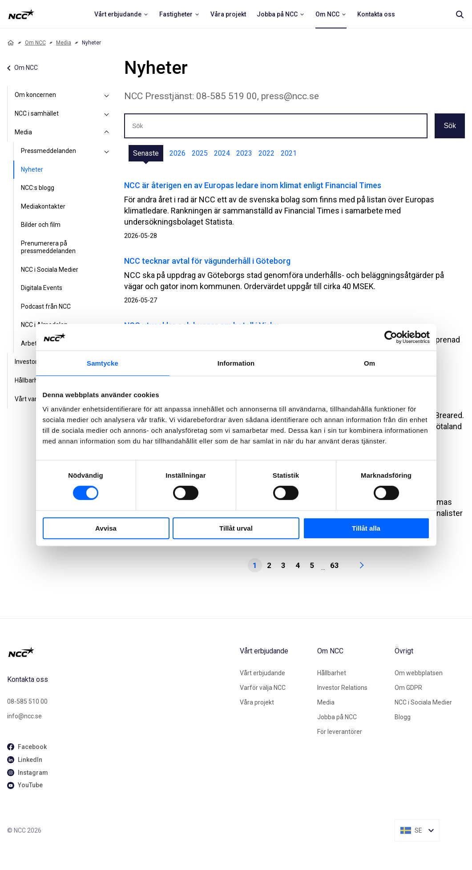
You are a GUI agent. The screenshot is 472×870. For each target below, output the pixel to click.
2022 (266, 153)
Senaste (146, 153)
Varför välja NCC (263, 687)
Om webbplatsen (419, 673)
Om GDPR (408, 687)
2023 (244, 153)
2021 (289, 153)
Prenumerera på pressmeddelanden (48, 247)
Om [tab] (369, 363)
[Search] (459, 14)
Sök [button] (450, 125)
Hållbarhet (331, 673)
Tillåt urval (236, 528)
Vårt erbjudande (262, 673)
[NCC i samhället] (106, 114)
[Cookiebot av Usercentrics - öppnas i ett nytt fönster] (391, 337)
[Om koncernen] (106, 95)
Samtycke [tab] (102, 363)
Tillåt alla (366, 528)
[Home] (10, 42)
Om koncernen (35, 94)
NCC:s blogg (37, 187)
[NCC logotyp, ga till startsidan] (21, 14)
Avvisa (106, 528)
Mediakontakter (43, 206)
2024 (222, 153)
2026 (177, 153)
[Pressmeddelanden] (106, 151)
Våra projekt (257, 702)
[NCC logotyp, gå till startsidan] (120, 652)
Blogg (403, 717)
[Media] (106, 132)
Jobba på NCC (337, 717)
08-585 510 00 (27, 701)
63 (334, 565)
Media (63, 43)
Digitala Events (41, 287)
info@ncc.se (24, 716)
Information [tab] (236, 363)
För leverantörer (339, 731)
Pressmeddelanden (48, 150)
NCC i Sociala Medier (49, 269)
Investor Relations (342, 687)
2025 (200, 153)
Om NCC (35, 43)
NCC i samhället (37, 113)
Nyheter (32, 169)
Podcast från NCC (46, 306)
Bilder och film (41, 224)
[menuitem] (121, 14)
